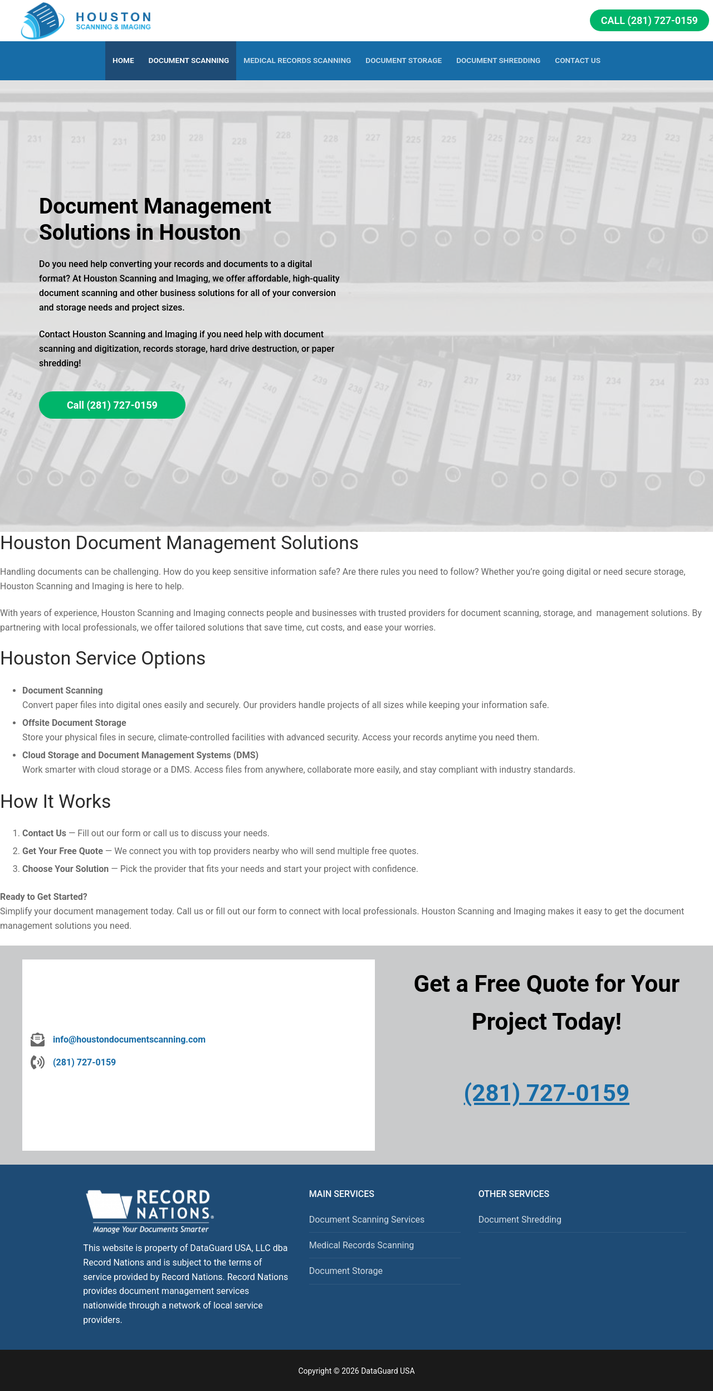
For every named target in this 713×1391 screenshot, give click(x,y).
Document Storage (346, 1271)
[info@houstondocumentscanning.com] (118, 1040)
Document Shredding (519, 1219)
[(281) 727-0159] (73, 1062)
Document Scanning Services (367, 1219)
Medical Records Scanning (361, 1245)
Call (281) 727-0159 (649, 20)
